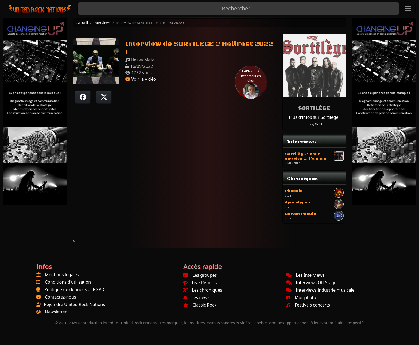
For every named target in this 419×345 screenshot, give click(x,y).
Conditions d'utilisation (68, 282)
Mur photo (301, 297)
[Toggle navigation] (408, 8)
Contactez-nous (60, 297)
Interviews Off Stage (311, 282)
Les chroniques (202, 290)
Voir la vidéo (140, 79)
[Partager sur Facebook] (83, 97)
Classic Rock (199, 305)
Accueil (82, 22)
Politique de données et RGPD (74, 289)
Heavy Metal (314, 124)
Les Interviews (305, 275)
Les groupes (200, 275)
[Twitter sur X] (104, 97)
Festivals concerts (308, 305)
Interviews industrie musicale (320, 290)
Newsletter (56, 312)
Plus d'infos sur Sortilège (313, 117)
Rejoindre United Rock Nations (74, 304)
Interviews (102, 22)
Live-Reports (200, 282)
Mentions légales (62, 274)
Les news (196, 297)
